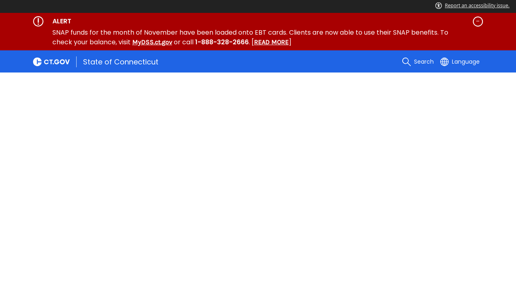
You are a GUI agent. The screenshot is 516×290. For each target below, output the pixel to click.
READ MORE (271, 42)
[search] (418, 61)
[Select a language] (460, 61)
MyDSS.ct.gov (152, 42)
